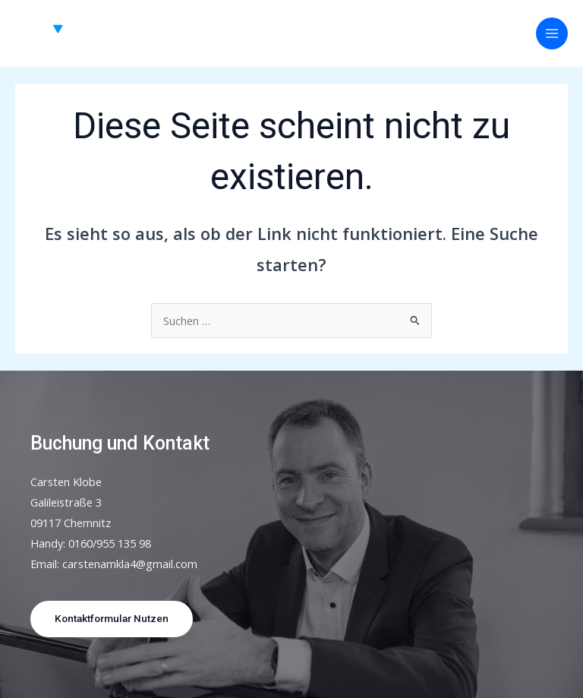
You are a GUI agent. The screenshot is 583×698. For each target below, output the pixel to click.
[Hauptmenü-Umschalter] (552, 33)
